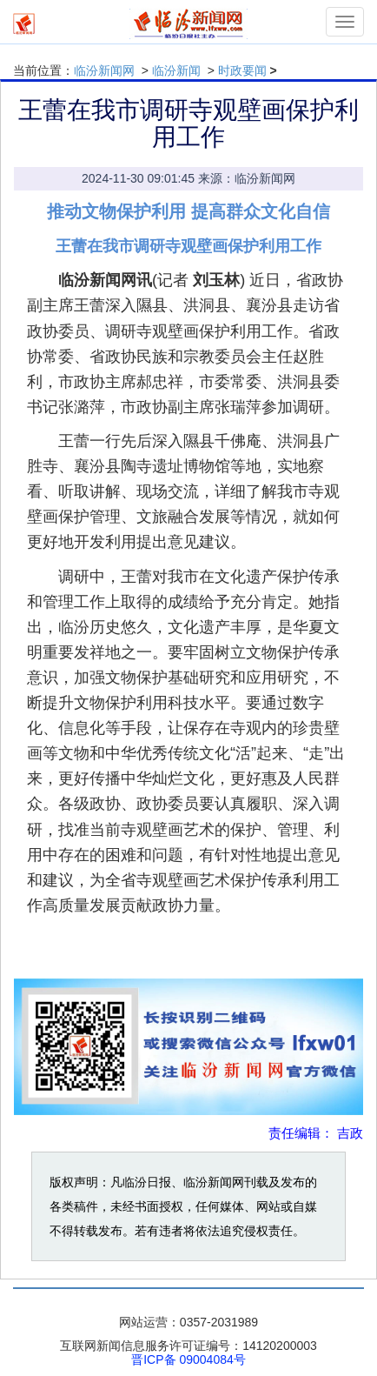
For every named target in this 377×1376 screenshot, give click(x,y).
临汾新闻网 (104, 70)
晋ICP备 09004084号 (188, 1359)
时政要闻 (242, 70)
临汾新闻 (176, 70)
